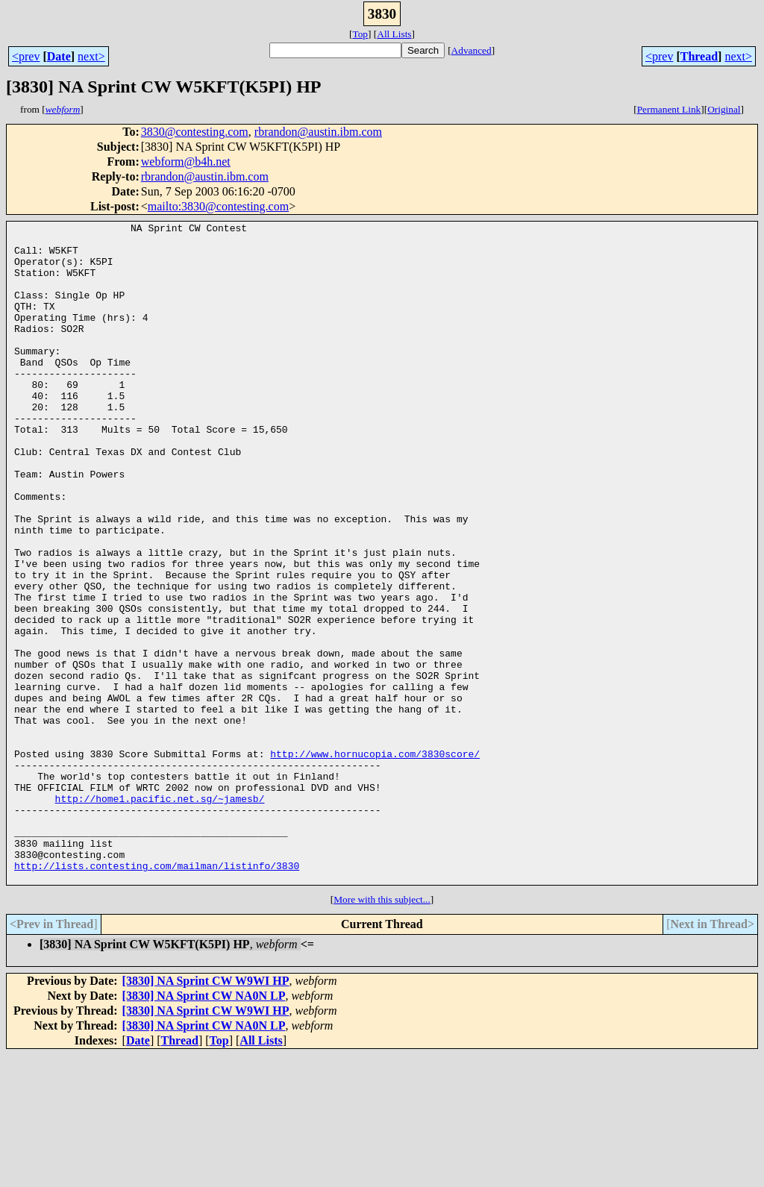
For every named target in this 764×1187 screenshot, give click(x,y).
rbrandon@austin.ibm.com (318, 131)
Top (360, 34)
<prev (26, 56)
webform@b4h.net (186, 161)
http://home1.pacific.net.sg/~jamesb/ (160, 914)
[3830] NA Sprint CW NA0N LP (204, 1127)
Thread (699, 56)
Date (59, 56)
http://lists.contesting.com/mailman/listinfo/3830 (156, 995)
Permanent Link (669, 109)
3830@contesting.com (194, 131)
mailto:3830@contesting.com (218, 206)
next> (91, 56)
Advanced (471, 50)
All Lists (394, 34)
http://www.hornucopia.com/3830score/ (375, 861)
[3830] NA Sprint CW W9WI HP (205, 1112)
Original (723, 109)
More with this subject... (382, 1031)
